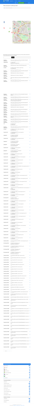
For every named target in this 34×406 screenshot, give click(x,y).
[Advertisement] (17, 14)
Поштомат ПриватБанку (17, 372)
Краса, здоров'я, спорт (17, 389)
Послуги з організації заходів (17, 391)
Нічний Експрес (17, 370)
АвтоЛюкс (17, 367)
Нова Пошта (17, 365)
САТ (17, 376)
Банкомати (17, 401)
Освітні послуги (17, 388)
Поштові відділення (17, 400)
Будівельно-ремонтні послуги (17, 386)
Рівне (7, 0)
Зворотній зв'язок (18, 405)
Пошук (13, 57)
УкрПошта (17, 377)
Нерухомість (17, 381)
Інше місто (7, 1)
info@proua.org (14, 405)
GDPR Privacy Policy (22, 405)
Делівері (17, 369)
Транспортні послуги (17, 383)
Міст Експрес (17, 374)
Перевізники (17, 398)
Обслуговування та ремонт (17, 394)
